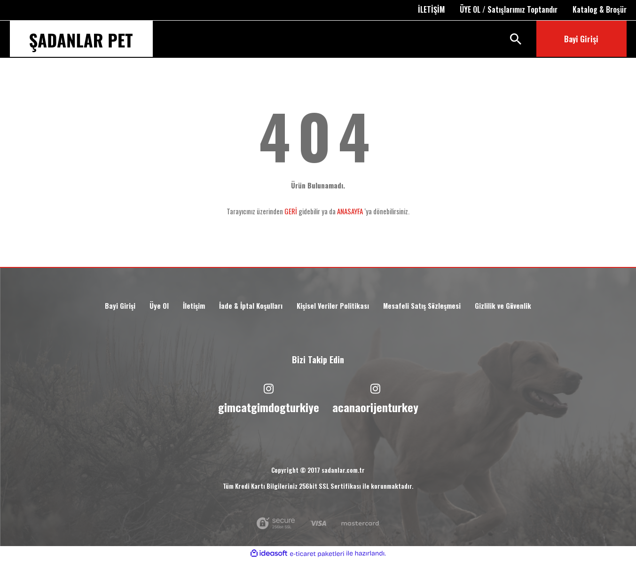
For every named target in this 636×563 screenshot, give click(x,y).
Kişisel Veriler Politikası (332, 307)
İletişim (185, 307)
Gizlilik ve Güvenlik (514, 307)
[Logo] (81, 42)
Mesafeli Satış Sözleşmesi (428, 307)
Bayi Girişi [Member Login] (581, 39)
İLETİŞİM (431, 9)
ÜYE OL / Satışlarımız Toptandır (508, 9)
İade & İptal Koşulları (245, 307)
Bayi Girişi (109, 307)
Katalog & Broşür (600, 9)
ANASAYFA (350, 211)
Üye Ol (149, 307)
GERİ (290, 211)
